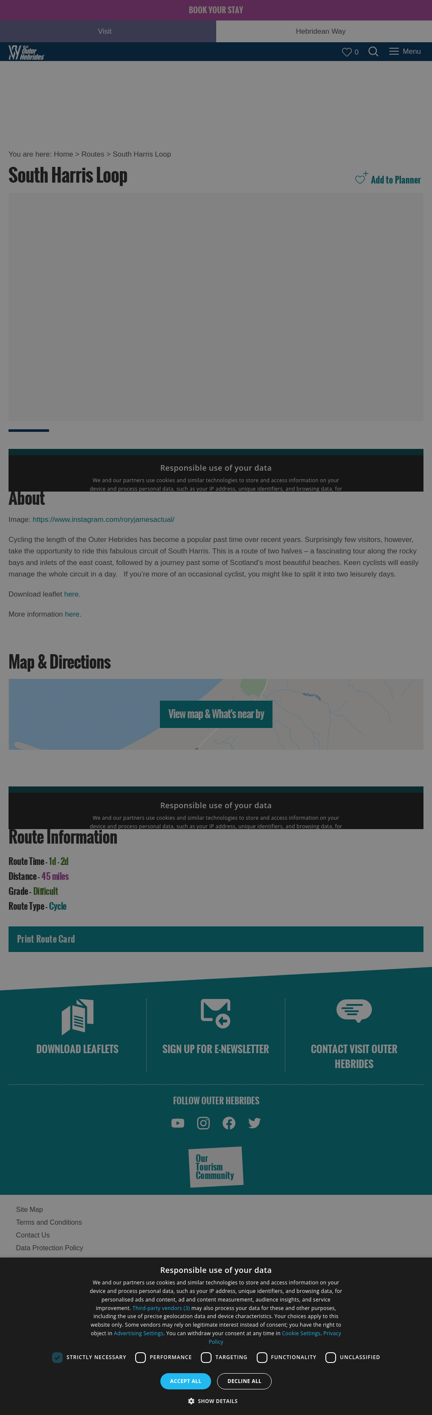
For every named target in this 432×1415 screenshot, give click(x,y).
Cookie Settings (301, 1333)
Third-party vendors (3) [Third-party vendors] (161, 1308)
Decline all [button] (244, 1381)
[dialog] (216, 1336)
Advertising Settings (138, 1333)
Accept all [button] (186, 1381)
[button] (216, 1400)
